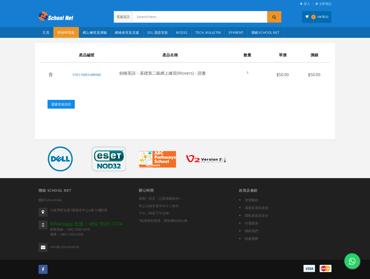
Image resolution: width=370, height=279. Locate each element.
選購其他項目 (61, 104)
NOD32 (182, 32)
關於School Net (50, 200)
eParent (236, 32)
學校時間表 (66, 32)
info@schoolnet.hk (64, 247)
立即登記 (325, 4)
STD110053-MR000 (86, 74)
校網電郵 (251, 238)
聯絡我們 (251, 231)
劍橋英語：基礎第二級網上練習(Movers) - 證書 (162, 73)
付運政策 (251, 223)
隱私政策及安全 (256, 215)
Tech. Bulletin (208, 32)
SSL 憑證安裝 (157, 32)
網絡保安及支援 (127, 32)
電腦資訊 (123, 16)
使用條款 (251, 200)
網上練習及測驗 (95, 32)
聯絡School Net (266, 32)
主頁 (45, 32)
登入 (307, 4)
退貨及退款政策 (256, 207)
